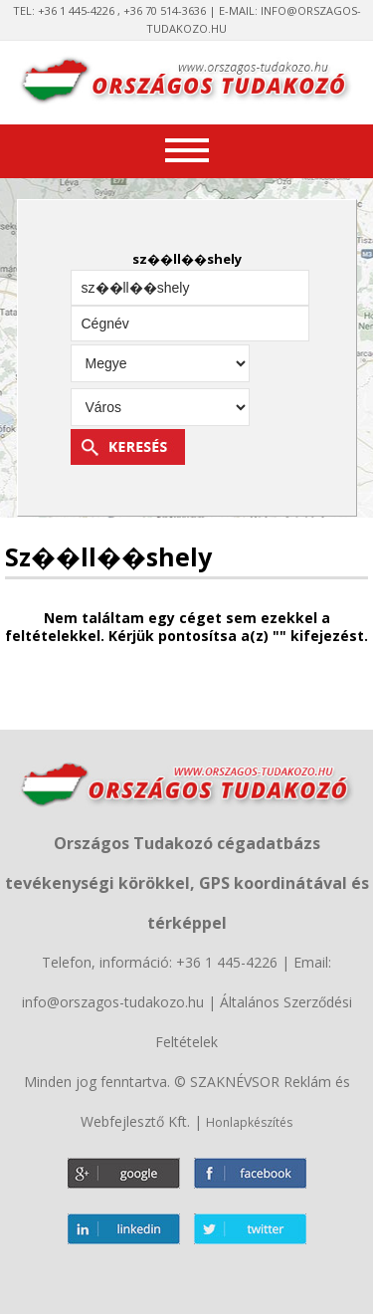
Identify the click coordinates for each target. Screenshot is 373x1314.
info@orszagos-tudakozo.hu (113, 1001)
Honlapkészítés (249, 1122)
